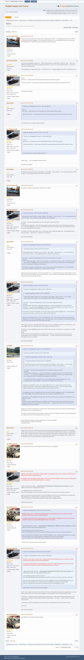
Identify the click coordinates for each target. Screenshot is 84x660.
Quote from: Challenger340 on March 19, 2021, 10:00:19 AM (36, 244)
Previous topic (67, 27)
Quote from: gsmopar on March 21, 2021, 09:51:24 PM (35, 285)
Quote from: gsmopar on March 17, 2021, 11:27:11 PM (35, 132)
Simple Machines (15, 656)
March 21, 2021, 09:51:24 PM (27, 241)
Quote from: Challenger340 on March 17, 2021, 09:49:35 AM (36, 106)
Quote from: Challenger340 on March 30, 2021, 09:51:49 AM (36, 510)
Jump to (57, 647)
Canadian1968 (12, 60)
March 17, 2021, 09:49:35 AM (27, 75)
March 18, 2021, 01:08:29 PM (27, 169)
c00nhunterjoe (12, 444)
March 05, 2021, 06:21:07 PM (27, 36)
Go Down (8, 31)
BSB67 (10, 345)
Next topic (75, 27)
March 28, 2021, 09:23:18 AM (27, 345)
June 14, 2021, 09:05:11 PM (26, 614)
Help (67, 656)
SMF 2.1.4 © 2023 (7, 656)
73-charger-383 (13, 36)
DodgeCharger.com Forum (16, 6)
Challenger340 (12, 75)
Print (76, 31)
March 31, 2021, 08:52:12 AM (27, 548)
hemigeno (52, 20)
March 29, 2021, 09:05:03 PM (27, 443)
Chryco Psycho (46, 20)
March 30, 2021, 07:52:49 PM (27, 507)
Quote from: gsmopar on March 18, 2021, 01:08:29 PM (35, 213)
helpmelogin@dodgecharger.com (61, 13)
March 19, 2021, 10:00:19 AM (27, 209)
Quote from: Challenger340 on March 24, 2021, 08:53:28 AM (36, 349)
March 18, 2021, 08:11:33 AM (27, 129)
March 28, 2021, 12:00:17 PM (27, 427)
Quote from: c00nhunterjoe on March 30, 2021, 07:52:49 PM (36, 551)
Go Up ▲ (78, 656)
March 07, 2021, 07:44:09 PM (27, 60)
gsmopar (11, 103)
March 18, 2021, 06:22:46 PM (27, 185)
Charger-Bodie (65, 20)
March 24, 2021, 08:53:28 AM (27, 282)
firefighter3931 (58, 20)
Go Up (7, 640)
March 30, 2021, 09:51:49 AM (27, 471)
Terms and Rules (72, 656)
